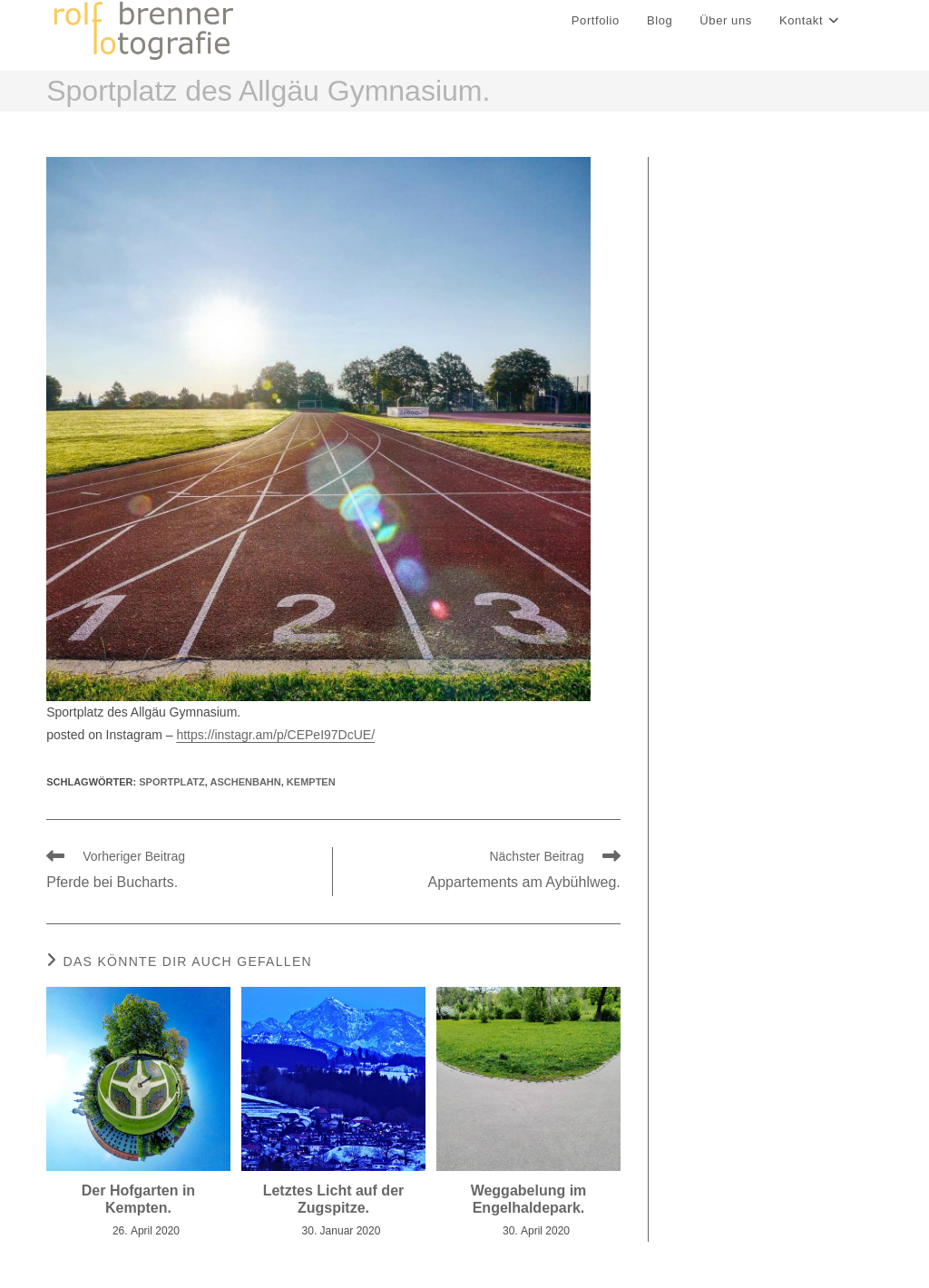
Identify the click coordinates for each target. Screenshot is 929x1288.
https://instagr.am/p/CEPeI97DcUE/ (275, 734)
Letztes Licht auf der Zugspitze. (334, 1199)
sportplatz (172, 781)
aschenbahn (245, 781)
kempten (311, 781)
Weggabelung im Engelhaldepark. (529, 1199)
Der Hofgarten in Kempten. (138, 1199)
